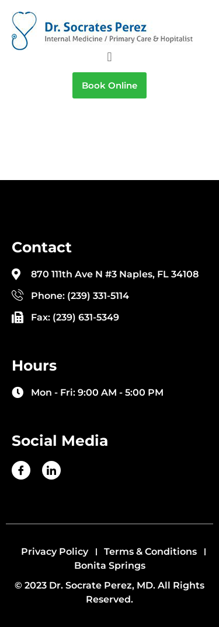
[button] (109, 56)
